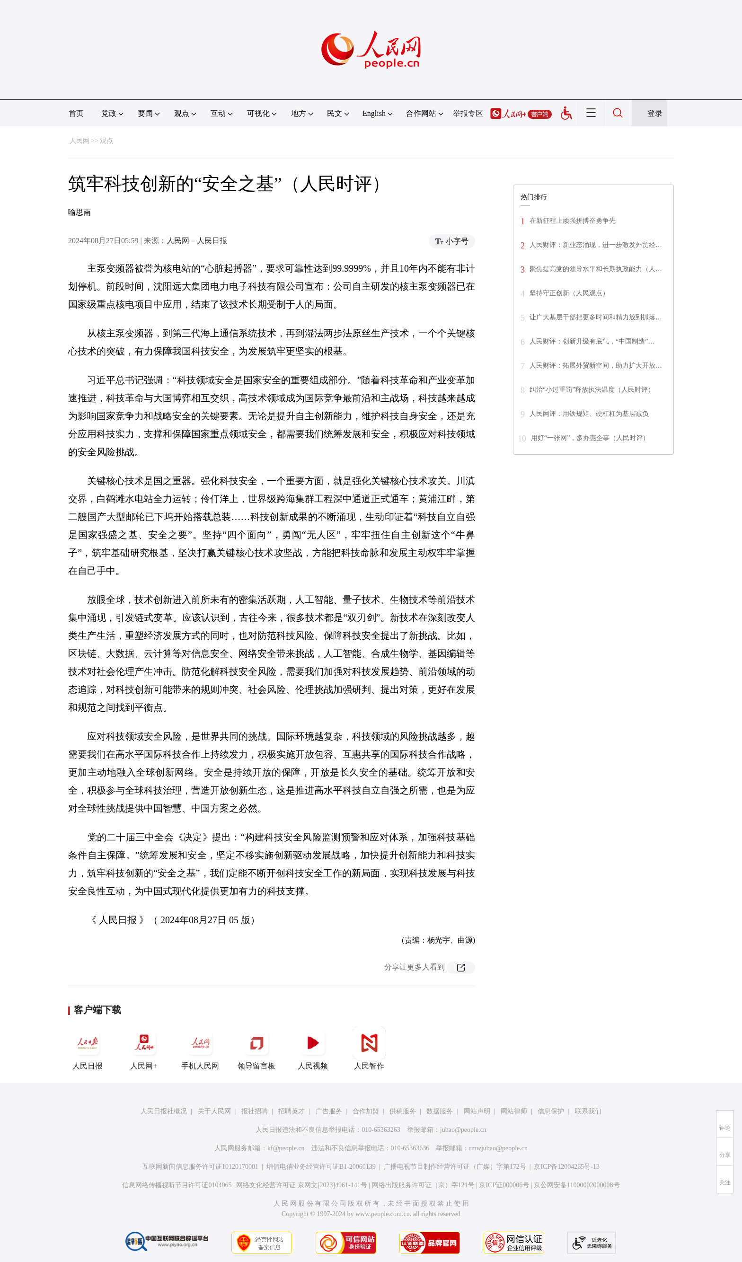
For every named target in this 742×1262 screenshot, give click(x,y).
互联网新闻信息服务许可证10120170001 (200, 1166)
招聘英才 (291, 1111)
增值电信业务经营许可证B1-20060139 (321, 1166)
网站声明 (477, 1111)
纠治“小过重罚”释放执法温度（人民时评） (592, 389)
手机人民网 (200, 1048)
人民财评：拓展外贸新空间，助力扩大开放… (596, 365)
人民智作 (369, 1048)
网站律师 (514, 1111)
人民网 (79, 140)
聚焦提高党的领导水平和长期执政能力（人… (596, 269)
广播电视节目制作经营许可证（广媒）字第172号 (455, 1166)
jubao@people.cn (463, 1129)
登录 (654, 113)
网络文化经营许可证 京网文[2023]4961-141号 (301, 1185)
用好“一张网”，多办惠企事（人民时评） (590, 437)
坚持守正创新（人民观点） (569, 293)
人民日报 (87, 1048)
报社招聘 (254, 1111)
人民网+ (143, 1048)
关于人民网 (214, 1111)
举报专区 (468, 113)
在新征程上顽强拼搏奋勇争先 (573, 220)
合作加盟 (366, 1111)
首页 (76, 113)
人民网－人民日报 (197, 241)
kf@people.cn (286, 1148)
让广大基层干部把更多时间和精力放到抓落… (596, 317)
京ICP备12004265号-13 (566, 1166)
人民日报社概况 (164, 1111)
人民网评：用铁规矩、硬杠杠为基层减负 (589, 413)
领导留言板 (256, 1048)
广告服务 (329, 1111)
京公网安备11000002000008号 (576, 1185)
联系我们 (588, 1111)
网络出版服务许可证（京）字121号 (423, 1185)
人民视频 (312, 1048)
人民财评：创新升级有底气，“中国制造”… (592, 341)
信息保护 (551, 1111)
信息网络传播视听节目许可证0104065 (176, 1185)
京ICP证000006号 (504, 1185)
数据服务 (439, 1111)
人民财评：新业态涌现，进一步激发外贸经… (596, 244)
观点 (106, 140)
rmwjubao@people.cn (498, 1148)
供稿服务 (402, 1111)
